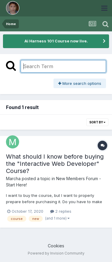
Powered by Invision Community (56, 253)
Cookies (56, 245)
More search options (79, 83)
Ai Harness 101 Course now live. (56, 41)
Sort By (97, 122)
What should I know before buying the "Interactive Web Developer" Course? (55, 163)
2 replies (60, 211)
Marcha (13, 178)
